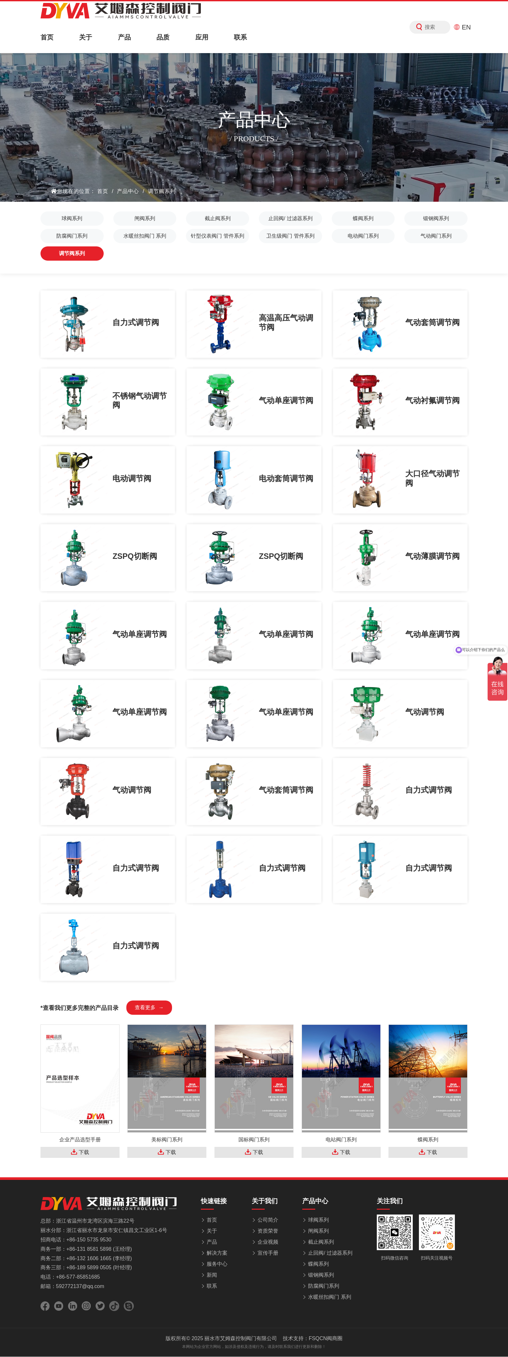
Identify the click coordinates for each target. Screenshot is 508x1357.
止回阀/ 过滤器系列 (290, 218)
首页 (46, 37)
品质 (162, 37)
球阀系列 (72, 218)
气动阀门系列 (436, 236)
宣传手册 (268, 1259)
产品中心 (128, 191)
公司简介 (268, 1226)
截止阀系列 (218, 218)
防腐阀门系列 (71, 236)
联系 (240, 37)
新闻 (212, 1281)
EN (462, 27)
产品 (124, 37)
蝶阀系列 (363, 218)
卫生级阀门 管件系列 (290, 236)
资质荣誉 (268, 1237)
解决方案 (217, 1259)
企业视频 (268, 1248)
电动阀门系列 (363, 236)
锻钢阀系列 (436, 218)
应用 (201, 37)
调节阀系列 (162, 191)
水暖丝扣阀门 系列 (144, 236)
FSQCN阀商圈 (325, 1345)
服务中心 (217, 1270)
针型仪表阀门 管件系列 (217, 236)
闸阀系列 (144, 218)
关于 (85, 37)
